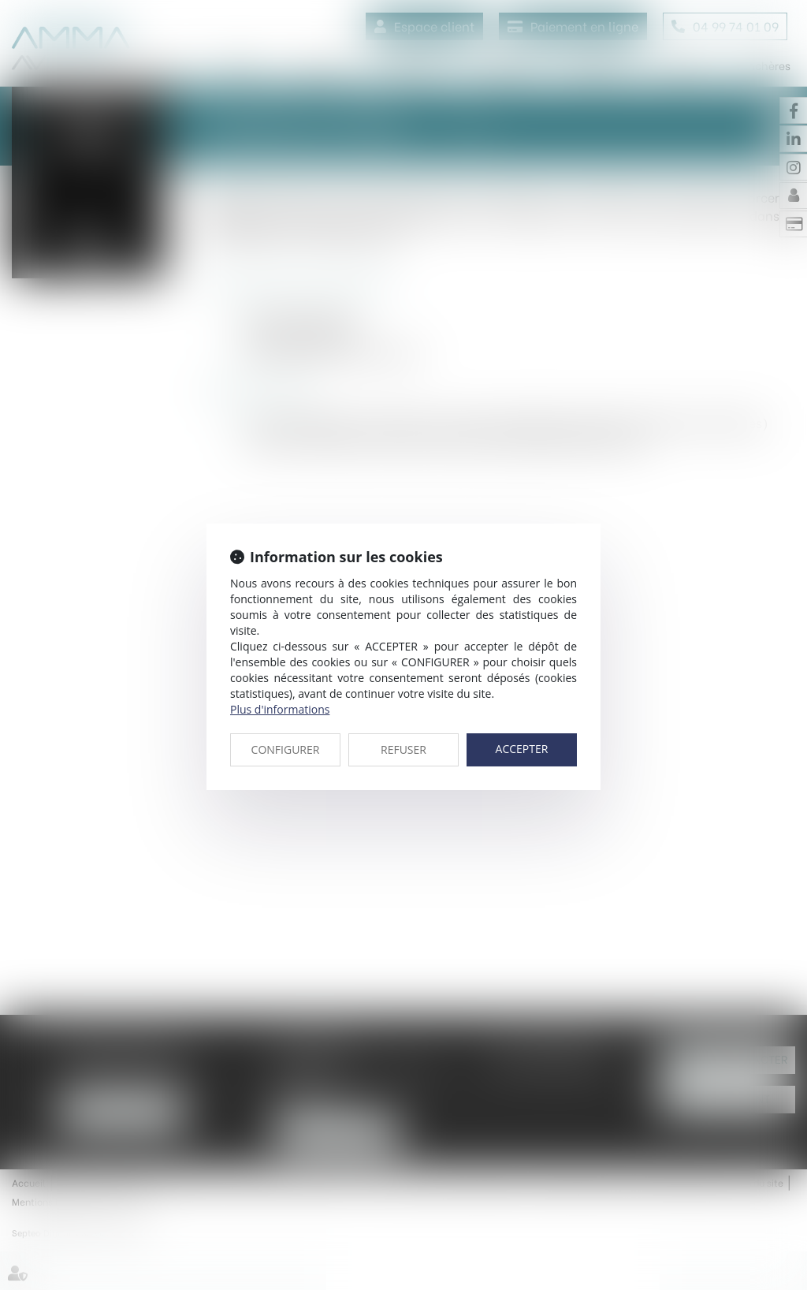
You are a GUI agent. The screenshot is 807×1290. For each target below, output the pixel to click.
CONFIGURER (285, 749)
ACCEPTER (522, 748)
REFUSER (403, 749)
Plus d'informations (279, 709)
